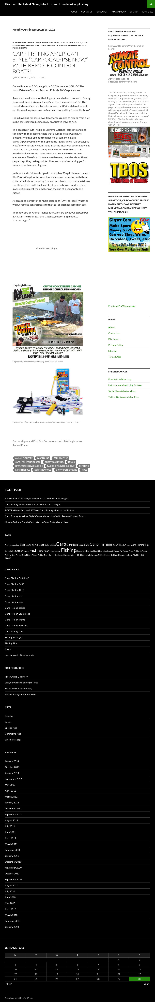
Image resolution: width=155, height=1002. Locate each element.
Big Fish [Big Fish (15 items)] (35, 545)
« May (9, 983)
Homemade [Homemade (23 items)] (68, 555)
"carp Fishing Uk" (14, 596)
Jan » (146, 983)
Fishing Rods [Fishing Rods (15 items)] (21, 555)
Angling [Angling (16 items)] (8, 545)
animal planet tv (23, 458)
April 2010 (10, 909)
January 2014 (12, 761)
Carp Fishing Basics (70, 42)
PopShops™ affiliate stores (121, 306)
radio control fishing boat (61, 466)
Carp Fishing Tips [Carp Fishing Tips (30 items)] (140, 544)
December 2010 (13, 861)
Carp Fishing (43, 458)
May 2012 (10, 784)
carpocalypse (61, 458)
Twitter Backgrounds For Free (123, 397)
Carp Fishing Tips (14, 631)
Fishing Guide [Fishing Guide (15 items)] (128, 551)
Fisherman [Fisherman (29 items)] (43, 550)
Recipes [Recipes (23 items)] (121, 555)
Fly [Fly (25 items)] (49, 554)
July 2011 (10, 826)
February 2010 (12, 920)
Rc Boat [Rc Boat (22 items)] (114, 555)
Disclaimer (102, 12)
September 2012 (13, 778)
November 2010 (13, 867)
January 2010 (12, 926)
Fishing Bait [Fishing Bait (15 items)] (81, 551)
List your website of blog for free (124, 385)
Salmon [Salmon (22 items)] (129, 555)
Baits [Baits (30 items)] (28, 544)
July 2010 (10, 891)
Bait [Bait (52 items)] (22, 544)
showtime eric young (66, 470)
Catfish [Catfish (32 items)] (19, 550)
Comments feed (13, 733)
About (74, 12)
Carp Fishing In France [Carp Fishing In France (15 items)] (121, 545)
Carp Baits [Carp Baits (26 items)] (83, 544)
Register (9, 716)
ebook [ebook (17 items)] (26, 551)
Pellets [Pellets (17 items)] (107, 555)
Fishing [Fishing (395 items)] (68, 550)
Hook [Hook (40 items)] (78, 554)
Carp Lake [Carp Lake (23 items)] (10, 551)
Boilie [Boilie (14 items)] (47, 545)
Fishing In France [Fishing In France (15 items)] (140, 551)
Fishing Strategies (36, 45)
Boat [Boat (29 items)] (41, 544)
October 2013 (12, 767)
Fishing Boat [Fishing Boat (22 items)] (92, 551)
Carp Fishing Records (16, 625)
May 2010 (10, 903)
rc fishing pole (22, 470)
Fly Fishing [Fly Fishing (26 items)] (56, 554)
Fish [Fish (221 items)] (33, 550)
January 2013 (12, 773)
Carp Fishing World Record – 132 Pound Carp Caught (32, 504)
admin (42, 77)
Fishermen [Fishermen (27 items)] (55, 550)
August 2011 (11, 820)
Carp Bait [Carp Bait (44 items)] (72, 544)
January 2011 (12, 855)
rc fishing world (42, 470)
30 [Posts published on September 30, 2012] (139, 979)
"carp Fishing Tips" (14, 590)
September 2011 (13, 814)
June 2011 (10, 832)
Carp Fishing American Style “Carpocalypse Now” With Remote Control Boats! (50, 62)
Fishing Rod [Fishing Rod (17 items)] (10, 555)
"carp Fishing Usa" (49, 42)
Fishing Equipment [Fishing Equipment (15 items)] (105, 551)
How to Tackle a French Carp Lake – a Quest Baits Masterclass (36, 522)
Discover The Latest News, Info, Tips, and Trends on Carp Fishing (46, 4)
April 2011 (10, 838)
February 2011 (12, 849)
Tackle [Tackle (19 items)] (136, 555)
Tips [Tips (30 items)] (141, 554)
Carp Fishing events (15, 619)
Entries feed (11, 727)
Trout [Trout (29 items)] (8, 558)
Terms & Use (147, 12)
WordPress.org (12, 739)
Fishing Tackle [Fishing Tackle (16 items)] (31, 555)
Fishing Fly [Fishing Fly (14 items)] (117, 551)
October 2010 (12, 873)
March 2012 (11, 796)
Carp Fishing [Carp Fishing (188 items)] (101, 544)
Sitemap (134, 12)
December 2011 (13, 808)
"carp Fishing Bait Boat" (26, 42)
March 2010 (11, 915)
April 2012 (10, 790)
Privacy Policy (118, 12)
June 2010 (10, 897)
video (84, 470)
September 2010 (13, 879)
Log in (8, 721)
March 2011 (11, 844)
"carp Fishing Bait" (14, 584)
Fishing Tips (53, 45)
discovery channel (54, 462)
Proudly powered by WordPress (18, 998)
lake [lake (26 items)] (91, 554)
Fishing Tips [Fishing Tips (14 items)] (42, 555)
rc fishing (84, 466)
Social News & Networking (122, 391)
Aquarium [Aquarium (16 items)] (15, 545)
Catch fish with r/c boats (27, 462)
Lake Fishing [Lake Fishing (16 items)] (99, 555)
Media (64, 45)
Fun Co (71, 462)
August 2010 (11, 885)
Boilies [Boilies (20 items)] (53, 545)
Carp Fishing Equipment (17, 613)
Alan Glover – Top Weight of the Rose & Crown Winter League (36, 498)
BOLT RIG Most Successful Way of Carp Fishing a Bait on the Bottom (39, 510)
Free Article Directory (119, 379)
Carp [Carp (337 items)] (61, 544)
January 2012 (12, 802)
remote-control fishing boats (19, 655)
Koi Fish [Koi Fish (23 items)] (85, 555)
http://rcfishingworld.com (29, 466)
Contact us (86, 12)
